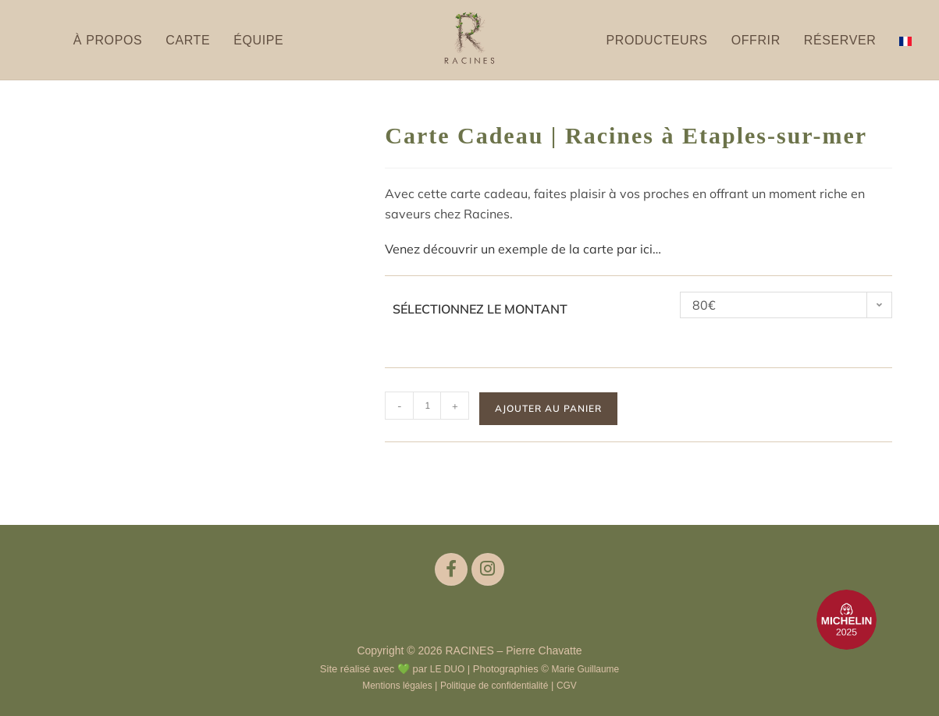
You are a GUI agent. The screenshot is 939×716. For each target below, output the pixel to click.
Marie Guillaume (587, 668)
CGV (574, 683)
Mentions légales (392, 683)
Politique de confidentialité (497, 683)
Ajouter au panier (548, 408)
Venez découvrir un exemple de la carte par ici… (523, 249)
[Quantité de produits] (427, 406)
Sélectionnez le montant (480, 309)
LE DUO (444, 668)
